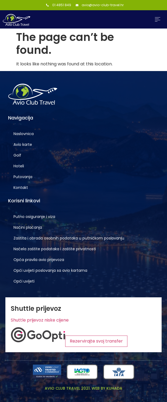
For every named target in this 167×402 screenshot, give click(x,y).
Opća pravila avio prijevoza (38, 259)
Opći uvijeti (23, 281)
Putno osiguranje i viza (34, 216)
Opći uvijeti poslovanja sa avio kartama (50, 270)
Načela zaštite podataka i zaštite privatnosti (54, 249)
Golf (17, 155)
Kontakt (20, 187)
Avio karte (22, 144)
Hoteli (18, 166)
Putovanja (22, 176)
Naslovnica (23, 133)
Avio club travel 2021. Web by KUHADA (83, 388)
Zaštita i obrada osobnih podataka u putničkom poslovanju (68, 238)
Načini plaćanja (27, 227)
